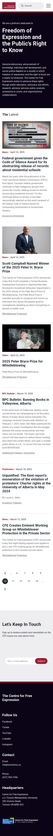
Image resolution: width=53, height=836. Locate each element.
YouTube (6, 733)
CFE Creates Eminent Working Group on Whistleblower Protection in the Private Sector (26, 529)
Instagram (7, 744)
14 (37, 582)
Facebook (7, 721)
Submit (41, 661)
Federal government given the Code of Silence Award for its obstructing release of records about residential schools (25, 164)
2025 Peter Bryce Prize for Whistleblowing (22, 363)
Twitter (5, 727)
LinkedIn (6, 738)
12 (22, 582)
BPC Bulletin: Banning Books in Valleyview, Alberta (25, 402)
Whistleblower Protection (14, 313)
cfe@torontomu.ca (11, 764)
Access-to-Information (13, 216)
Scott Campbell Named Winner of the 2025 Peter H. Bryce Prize (25, 267)
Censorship (29, 453)
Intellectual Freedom (12, 453)
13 (30, 582)
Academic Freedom (11, 503)
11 (14, 582)
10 (6, 582)
